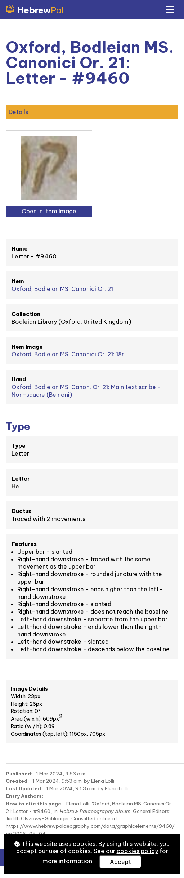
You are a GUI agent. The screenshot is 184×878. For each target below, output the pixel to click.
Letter (21, 478)
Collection (26, 313)
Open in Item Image (49, 211)
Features (24, 543)
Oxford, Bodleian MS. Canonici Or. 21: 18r (68, 354)
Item (18, 281)
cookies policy (137, 851)
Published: (19, 773)
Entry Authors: (24, 796)
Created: (17, 781)
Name (20, 248)
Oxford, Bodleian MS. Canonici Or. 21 (62, 288)
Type (19, 445)
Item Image (27, 346)
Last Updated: (24, 788)
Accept (120, 861)
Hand (19, 379)
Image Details (29, 689)
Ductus (21, 511)
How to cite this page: (34, 803)
